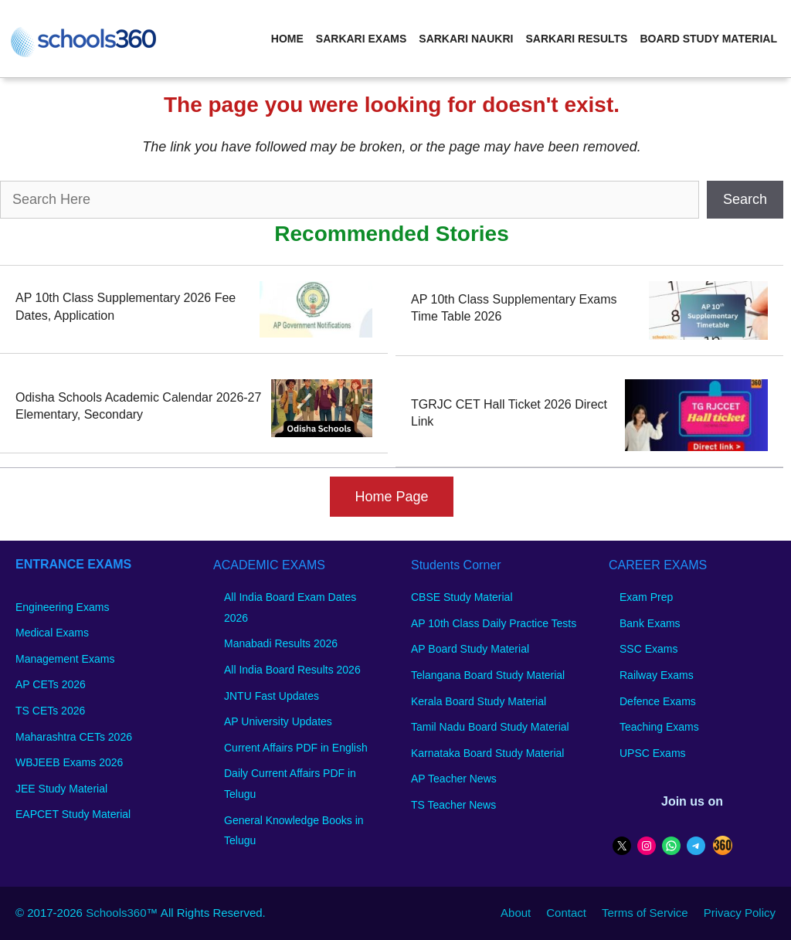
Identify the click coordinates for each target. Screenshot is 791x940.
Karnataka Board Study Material (487, 753)
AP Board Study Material (470, 649)
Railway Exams (657, 675)
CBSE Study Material (462, 597)
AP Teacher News (454, 778)
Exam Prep (646, 597)
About (516, 912)
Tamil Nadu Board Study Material (490, 727)
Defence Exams (658, 701)
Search (745, 199)
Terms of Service (645, 912)
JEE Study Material (61, 788)
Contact (566, 912)
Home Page (391, 496)
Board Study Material (708, 38)
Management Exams (64, 659)
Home (287, 38)
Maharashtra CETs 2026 (73, 737)
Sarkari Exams (361, 38)
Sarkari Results (576, 38)
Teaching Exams (659, 727)
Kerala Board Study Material (478, 701)
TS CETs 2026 (50, 710)
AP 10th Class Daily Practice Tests (493, 623)
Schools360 (116, 912)
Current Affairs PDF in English (296, 747)
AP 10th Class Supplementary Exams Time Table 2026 (514, 308)
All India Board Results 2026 (292, 669)
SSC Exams (648, 649)
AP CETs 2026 (50, 684)
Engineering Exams (62, 607)
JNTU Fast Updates (271, 696)
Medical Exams (52, 632)
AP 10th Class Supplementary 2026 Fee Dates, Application (125, 306)
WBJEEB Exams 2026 (69, 762)
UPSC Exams (653, 753)
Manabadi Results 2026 (281, 643)
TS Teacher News (453, 805)
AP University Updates (278, 721)
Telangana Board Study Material (488, 675)
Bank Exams (650, 623)
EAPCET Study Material (73, 814)
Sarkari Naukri (466, 38)
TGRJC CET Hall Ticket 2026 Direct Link (509, 413)
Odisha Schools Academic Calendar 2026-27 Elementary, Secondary (138, 406)
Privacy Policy (740, 912)
